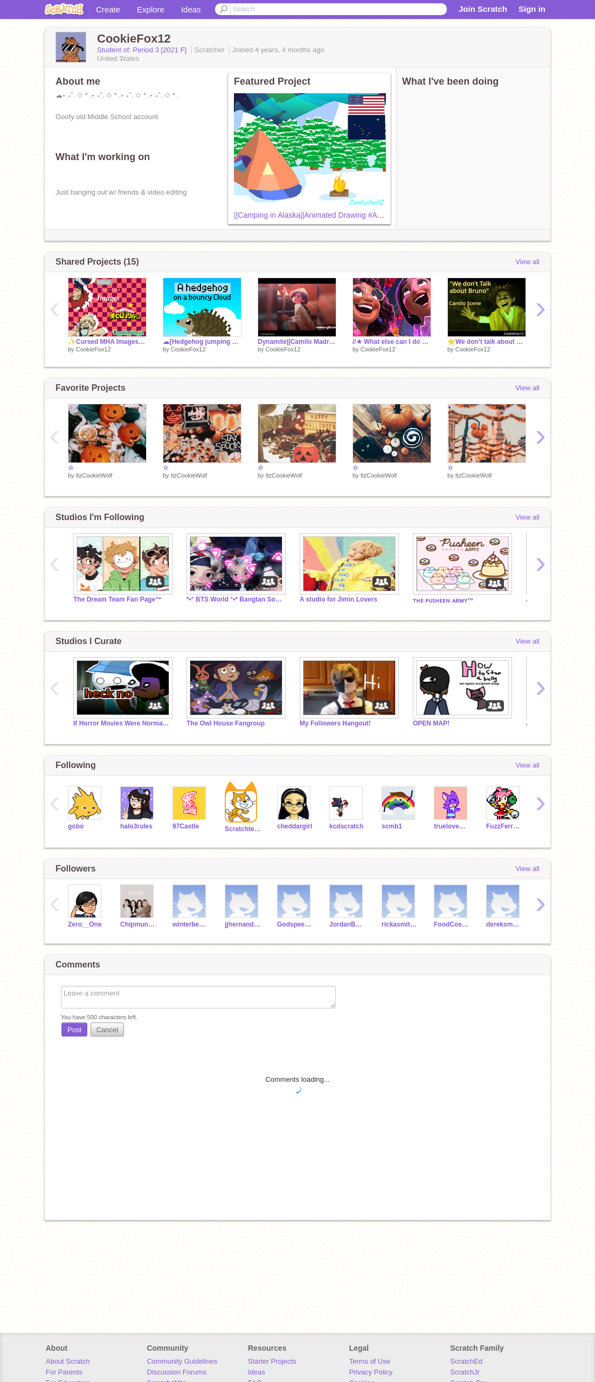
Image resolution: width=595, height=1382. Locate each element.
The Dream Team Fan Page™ (117, 599)
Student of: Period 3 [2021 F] (143, 50)
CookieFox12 (93, 349)
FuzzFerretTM (504, 826)
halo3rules (136, 826)
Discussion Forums (176, 1372)
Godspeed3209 (295, 924)
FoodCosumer (452, 924)
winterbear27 (190, 924)
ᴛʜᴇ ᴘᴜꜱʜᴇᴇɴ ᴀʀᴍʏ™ (443, 600)
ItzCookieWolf (94, 475)
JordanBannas (347, 924)
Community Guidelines (182, 1361)
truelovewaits (452, 826)
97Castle (185, 826)
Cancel (107, 1030)
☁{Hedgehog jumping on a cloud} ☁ (202, 342)
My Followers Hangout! (335, 723)
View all (527, 262)
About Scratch (68, 1361)
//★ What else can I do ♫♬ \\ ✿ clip (391, 342)
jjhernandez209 (243, 924)
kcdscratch (346, 826)
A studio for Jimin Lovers (338, 599)
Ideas (191, 9)
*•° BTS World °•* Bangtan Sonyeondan (234, 599)
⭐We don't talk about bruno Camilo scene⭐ (486, 342)
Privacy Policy (371, 1372)
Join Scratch (483, 8)
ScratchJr (465, 1372)
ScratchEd (466, 1361)
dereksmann (504, 924)
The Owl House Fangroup (225, 723)
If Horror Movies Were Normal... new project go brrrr (121, 723)
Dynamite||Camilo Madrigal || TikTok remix (297, 342)
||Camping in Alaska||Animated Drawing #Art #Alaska (322, 215)
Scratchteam (243, 829)
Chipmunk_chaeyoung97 (138, 924)
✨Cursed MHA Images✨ (107, 342)
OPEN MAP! (431, 723)
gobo (76, 826)
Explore (150, 9)
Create (108, 9)
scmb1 (392, 826)
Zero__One (85, 924)
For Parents (64, 1372)
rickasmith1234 (400, 924)
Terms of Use (370, 1361)
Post (74, 1030)
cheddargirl (294, 826)
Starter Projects (272, 1361)
